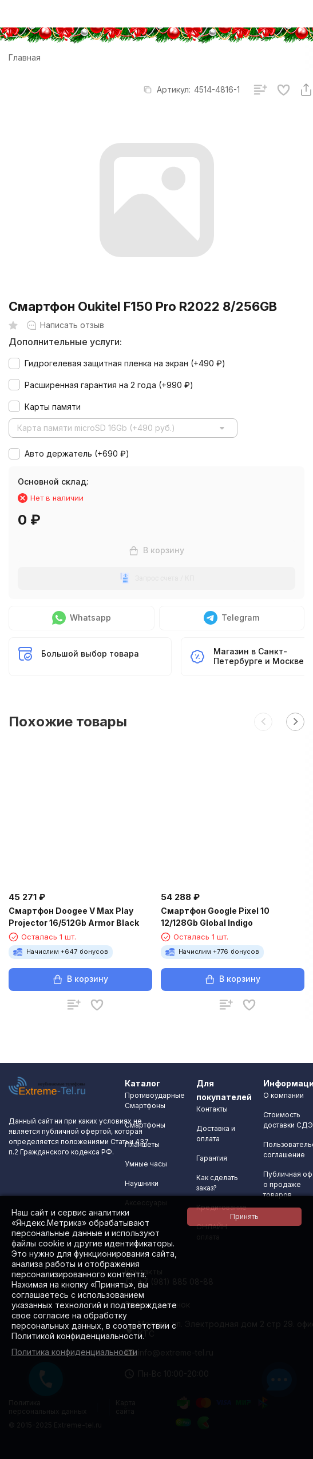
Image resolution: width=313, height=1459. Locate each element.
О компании (283, 1095)
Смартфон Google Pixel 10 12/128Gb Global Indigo (215, 917)
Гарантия (211, 1158)
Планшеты (142, 1144)
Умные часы (146, 1164)
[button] (263, 722)
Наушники (142, 1183)
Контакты (212, 1109)
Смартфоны (145, 1125)
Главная (25, 57)
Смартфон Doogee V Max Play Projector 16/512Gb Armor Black (74, 917)
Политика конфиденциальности (74, 1352)
